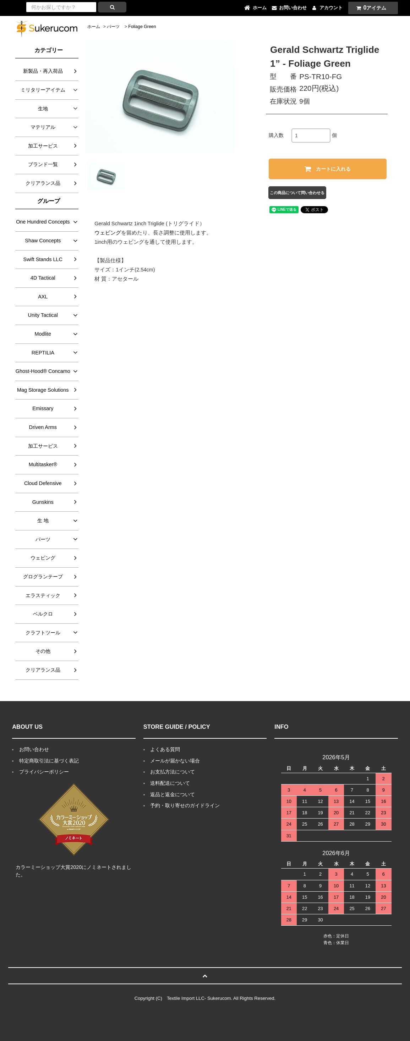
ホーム (93, 26)
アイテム (370, 8)
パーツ (113, 26)
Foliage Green (142, 26)
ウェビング (107, 233)
